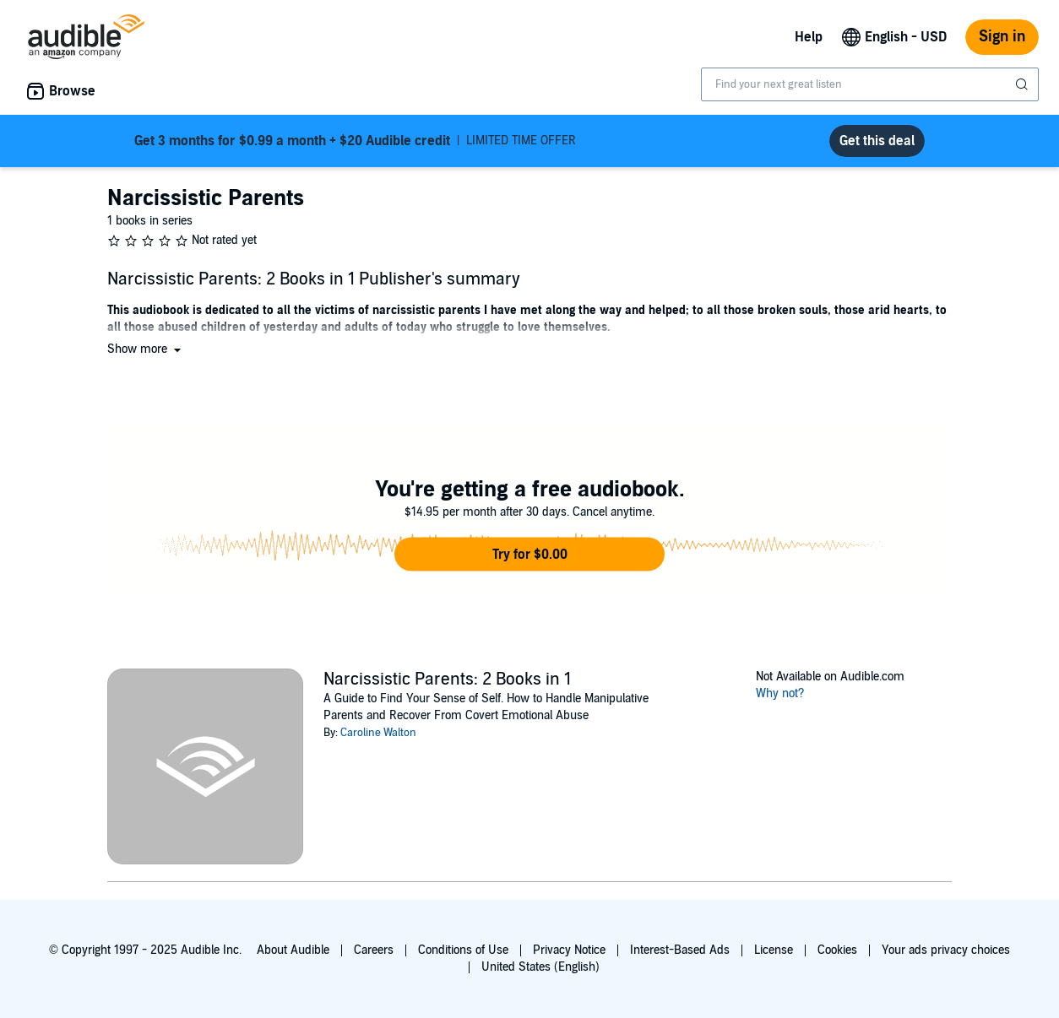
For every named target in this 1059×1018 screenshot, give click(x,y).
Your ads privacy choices (946, 950)
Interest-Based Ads (680, 950)
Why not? (780, 693)
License (773, 950)
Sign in (1002, 37)
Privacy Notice (569, 950)
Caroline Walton (378, 732)
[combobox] (870, 84)
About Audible (293, 950)
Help (809, 37)
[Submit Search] (1023, 84)
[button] (145, 349)
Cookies (837, 950)
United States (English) (540, 967)
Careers (374, 950)
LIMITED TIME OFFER (355, 141)
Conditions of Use (463, 950)
